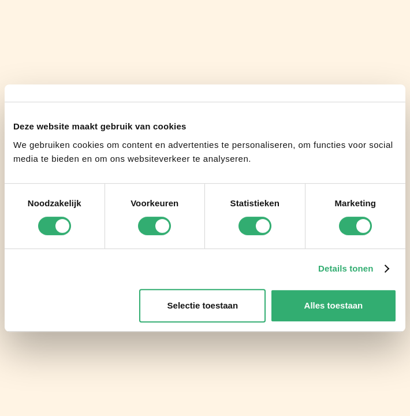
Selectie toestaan (202, 305)
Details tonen (345, 268)
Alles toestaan (333, 305)
